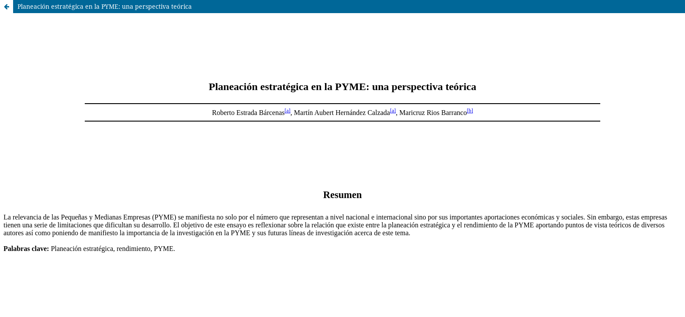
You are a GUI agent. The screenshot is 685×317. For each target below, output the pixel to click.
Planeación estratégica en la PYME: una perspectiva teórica (104, 6)
